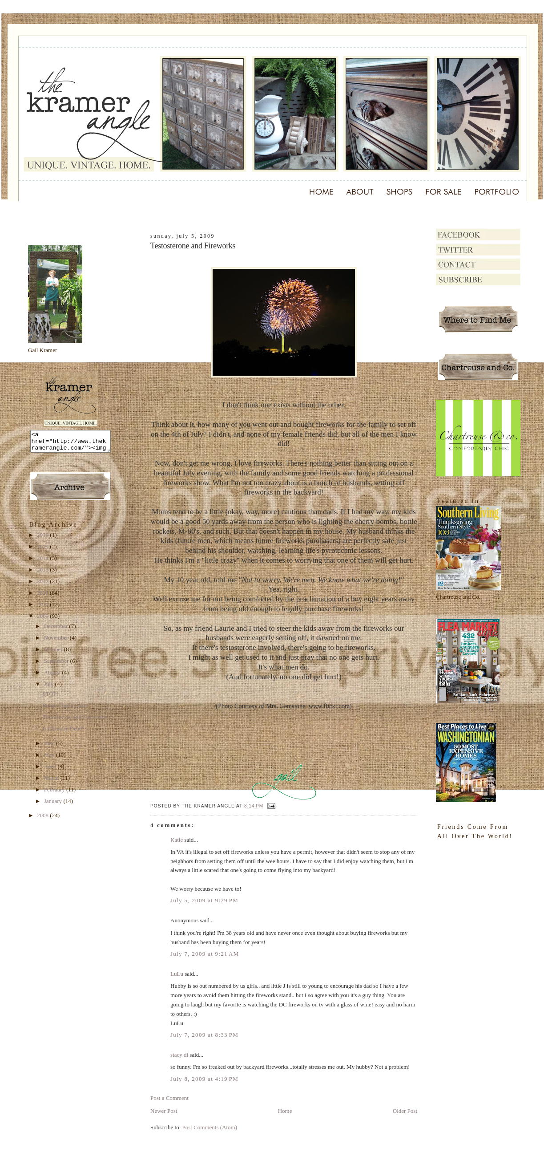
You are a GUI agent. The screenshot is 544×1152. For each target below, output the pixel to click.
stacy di (179, 1054)
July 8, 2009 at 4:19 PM (204, 1078)
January (54, 805)
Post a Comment (169, 1098)
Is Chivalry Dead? (63, 732)
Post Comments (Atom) (210, 1127)
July (49, 688)
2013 (43, 573)
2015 (43, 550)
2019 (43, 538)
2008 (43, 819)
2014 (43, 562)
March (52, 782)
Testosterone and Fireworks (74, 721)
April (51, 770)
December (56, 630)
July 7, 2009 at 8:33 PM (204, 1034)
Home (285, 1110)
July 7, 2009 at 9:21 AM (204, 953)
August (53, 676)
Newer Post (163, 1110)
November (57, 641)
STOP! (50, 697)
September (57, 664)
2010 (43, 608)
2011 (43, 596)
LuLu (176, 973)
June (50, 747)
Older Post (405, 1110)
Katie (176, 839)
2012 (43, 585)
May (50, 758)
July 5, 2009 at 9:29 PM (204, 900)
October (54, 653)
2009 (43, 620)
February (55, 793)
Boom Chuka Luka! (65, 709)
